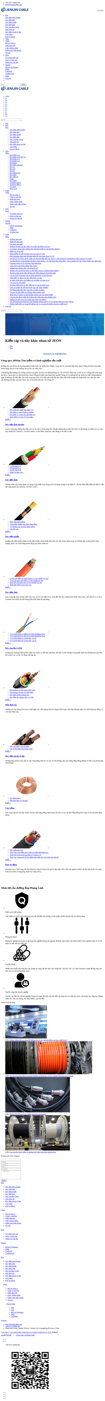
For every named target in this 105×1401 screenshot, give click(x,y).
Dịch (7, 55)
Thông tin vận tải (11, 62)
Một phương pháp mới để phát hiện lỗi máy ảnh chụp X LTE (32, 254)
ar (6, 100)
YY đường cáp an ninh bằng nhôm (22, 525)
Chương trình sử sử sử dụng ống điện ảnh (25, 261)
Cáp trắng (8, 34)
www (7, 94)
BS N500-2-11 (15, 157)
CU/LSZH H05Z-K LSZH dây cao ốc (23, 636)
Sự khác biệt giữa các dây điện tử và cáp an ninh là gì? (29, 283)
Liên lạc (8, 78)
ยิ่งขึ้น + (8, 418)
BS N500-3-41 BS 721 (18, 155)
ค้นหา (23, 85)
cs (6, 106)
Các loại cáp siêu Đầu (17, 281)
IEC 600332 (14, 175)
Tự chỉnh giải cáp (11, 58)
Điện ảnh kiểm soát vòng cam (20, 583)
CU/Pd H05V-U (15, 464)
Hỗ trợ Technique (11, 67)
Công (7, 41)
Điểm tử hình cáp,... (17, 470)
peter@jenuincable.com (13, 5)
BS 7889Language (16, 163)
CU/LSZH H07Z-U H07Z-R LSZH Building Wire (27, 634)
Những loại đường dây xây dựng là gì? (24, 266)
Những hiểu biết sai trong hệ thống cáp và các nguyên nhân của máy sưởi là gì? (38, 302)
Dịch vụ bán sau (11, 60)
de (6, 98)
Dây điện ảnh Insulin (12, 18)
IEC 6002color (15, 171)
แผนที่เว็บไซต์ (6, 1335)
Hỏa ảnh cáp (10, 30)
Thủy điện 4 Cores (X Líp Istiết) (21, 415)
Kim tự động (10, 37)
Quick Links (10, 1304)
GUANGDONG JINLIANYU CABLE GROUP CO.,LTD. (30, 1332)
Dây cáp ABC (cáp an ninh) (19, 744)
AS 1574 (13, 185)
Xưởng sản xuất (16, 237)
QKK (7, 69)
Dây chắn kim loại (16, 848)
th (6, 104)
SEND (4, 1180)
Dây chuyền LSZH (12, 27)
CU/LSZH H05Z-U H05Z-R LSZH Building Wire (27, 632)
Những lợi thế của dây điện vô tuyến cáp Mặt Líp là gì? (30, 245)
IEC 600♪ (13, 173)
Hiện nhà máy (10, 46)
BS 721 (12, 165)
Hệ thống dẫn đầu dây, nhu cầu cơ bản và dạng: (27, 288)
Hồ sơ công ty (10, 43)
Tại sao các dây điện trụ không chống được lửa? (27, 290)
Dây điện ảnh (10, 20)
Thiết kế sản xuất (16, 240)
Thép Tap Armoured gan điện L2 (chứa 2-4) (25, 853)
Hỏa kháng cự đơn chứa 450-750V (22, 688)
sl (6, 114)
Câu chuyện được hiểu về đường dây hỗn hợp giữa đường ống (33, 295)
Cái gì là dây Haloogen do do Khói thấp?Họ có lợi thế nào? (31, 273)
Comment (8, 71)
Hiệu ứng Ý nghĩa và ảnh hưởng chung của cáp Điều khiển (31, 293)
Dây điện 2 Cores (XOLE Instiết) (22, 410)
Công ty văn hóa (15, 195)
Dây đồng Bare (15, 796)
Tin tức (8, 53)
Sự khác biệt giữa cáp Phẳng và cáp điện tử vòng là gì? (30, 278)
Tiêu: (7, 39)
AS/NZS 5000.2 (15, 183)
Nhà (6, 122)
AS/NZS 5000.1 (15, 181)
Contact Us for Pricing (54, 352)
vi (6, 102)
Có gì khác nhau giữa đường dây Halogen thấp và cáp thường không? (35, 247)
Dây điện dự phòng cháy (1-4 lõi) (22, 695)
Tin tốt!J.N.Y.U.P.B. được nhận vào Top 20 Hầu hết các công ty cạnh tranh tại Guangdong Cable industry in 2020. (51, 257)
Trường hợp (9, 74)
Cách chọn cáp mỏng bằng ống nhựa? (23, 264)
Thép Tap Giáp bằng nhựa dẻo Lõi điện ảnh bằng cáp (29, 850)
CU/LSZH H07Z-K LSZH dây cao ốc (23, 639)
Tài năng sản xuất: (16, 242)
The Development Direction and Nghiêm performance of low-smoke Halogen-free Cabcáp (42, 300)
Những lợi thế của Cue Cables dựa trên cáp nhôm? (28, 298)
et (6, 110)
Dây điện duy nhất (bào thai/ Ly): (22, 408)
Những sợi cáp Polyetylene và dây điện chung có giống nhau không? (34, 269)
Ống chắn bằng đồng (17, 520)
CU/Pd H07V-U (15, 466)
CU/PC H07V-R (15, 468)
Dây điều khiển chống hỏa (19, 693)
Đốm (7, 76)
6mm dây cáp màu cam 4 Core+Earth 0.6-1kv (26, 581)
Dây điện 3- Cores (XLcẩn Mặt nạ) (22, 413)
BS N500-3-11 (15, 159)
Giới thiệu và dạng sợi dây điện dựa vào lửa (26, 276)
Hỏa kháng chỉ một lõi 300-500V (21, 690)
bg (6, 112)
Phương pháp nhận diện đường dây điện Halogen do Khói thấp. (33, 271)
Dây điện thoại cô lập (13, 32)
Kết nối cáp (14, 527)
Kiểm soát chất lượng (13, 50)
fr (6, 96)
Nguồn (7, 65)
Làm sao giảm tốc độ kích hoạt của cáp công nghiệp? (29, 285)
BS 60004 (13, 161)
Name (12, 177)
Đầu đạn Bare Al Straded (19, 799)
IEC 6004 (13, 179)
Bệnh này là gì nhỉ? (17, 249)
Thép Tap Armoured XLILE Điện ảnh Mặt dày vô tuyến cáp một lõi (34, 855)
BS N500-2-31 (15, 153)
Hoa (6, 15)
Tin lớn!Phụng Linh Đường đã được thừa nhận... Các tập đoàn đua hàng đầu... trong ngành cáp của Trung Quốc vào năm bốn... (56, 259)
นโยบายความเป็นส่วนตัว (25, 1335)
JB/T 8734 (13, 187)
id (6, 108)
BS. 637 (12, 167)
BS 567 (12, 169)
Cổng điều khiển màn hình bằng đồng (23, 522)
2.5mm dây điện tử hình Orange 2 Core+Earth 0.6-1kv (29, 576)
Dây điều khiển (11, 22)
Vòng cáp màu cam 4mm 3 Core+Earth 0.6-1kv (26, 579)
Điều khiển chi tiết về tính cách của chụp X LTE (27, 252)
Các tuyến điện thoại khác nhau (21, 747)
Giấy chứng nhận (11, 48)
